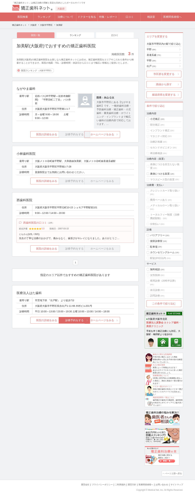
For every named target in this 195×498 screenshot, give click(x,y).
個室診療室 (156, 241)
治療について (65, 16)
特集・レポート (108, 16)
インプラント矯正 (160, 130)
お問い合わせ (160, 484)
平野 (151, 49)
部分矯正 (155, 124)
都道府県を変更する (164, 94)
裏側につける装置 (160, 173)
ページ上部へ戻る (173, 473)
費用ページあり (158, 199)
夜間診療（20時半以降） (163, 280)
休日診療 (155, 290)
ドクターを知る (87, 16)
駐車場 (153, 246)
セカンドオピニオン (161, 147)
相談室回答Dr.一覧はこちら (163, 397)
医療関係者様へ (172, 16)
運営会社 (78, 484)
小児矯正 (155, 119)
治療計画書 (156, 141)
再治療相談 (156, 153)
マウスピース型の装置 (162, 179)
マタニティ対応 (158, 136)
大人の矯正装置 (159, 365)
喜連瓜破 (154, 55)
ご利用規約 (116, 484)
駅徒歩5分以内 (158, 258)
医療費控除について (161, 375)
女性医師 (155, 275)
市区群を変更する (163, 74)
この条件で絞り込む (164, 303)
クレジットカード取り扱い (164, 190)
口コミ (130, 16)
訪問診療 (155, 295)
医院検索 (22, 16)
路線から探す (164, 84)
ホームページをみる (114, 134)
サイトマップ (176, 484)
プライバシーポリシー (96, 484)
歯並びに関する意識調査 (162, 354)
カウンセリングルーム (162, 252)
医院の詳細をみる (35, 134)
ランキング (44, 16)
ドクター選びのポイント (162, 386)
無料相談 (155, 269)
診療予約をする (75, 321)
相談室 (151, 16)
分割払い (155, 224)
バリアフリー (157, 235)
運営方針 (128, 484)
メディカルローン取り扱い (164, 205)
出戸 (151, 66)
